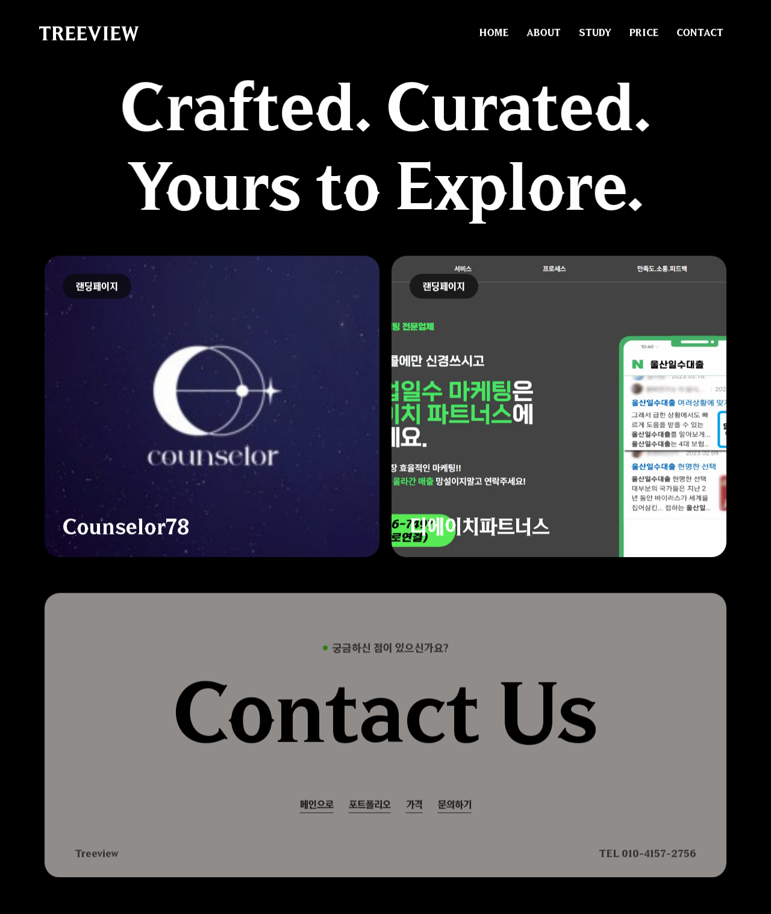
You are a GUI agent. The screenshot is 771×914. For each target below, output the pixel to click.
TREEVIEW (89, 32)
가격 (414, 816)
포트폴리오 (370, 816)
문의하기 (455, 816)
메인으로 (317, 816)
